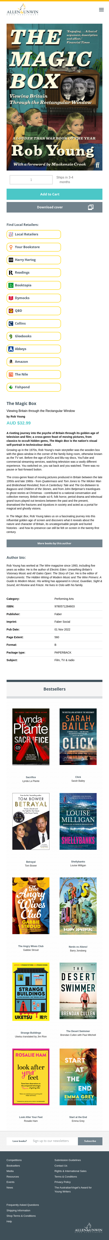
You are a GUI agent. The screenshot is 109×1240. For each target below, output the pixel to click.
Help (9, 1221)
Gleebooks (23, 336)
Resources (13, 1176)
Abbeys (20, 349)
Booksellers (13, 1165)
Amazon (21, 361)
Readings (22, 272)
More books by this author (54, 543)
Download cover (50, 207)
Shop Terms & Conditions (21, 1215)
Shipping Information (18, 1210)
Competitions (14, 1160)
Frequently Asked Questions (23, 1204)
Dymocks (22, 298)
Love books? (20, 1141)
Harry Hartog (25, 260)
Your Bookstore (27, 247)
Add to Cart (49, 194)
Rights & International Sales (70, 1171)
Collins (20, 323)
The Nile (21, 374)
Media (10, 1171)
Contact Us (61, 1165)
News (10, 1187)
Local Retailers (26, 234)
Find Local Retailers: (23, 224)
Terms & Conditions (66, 1176)
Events (11, 1181)
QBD (18, 310)
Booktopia (23, 285)
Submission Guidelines (68, 1160)
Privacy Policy (63, 1181)
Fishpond (22, 387)
